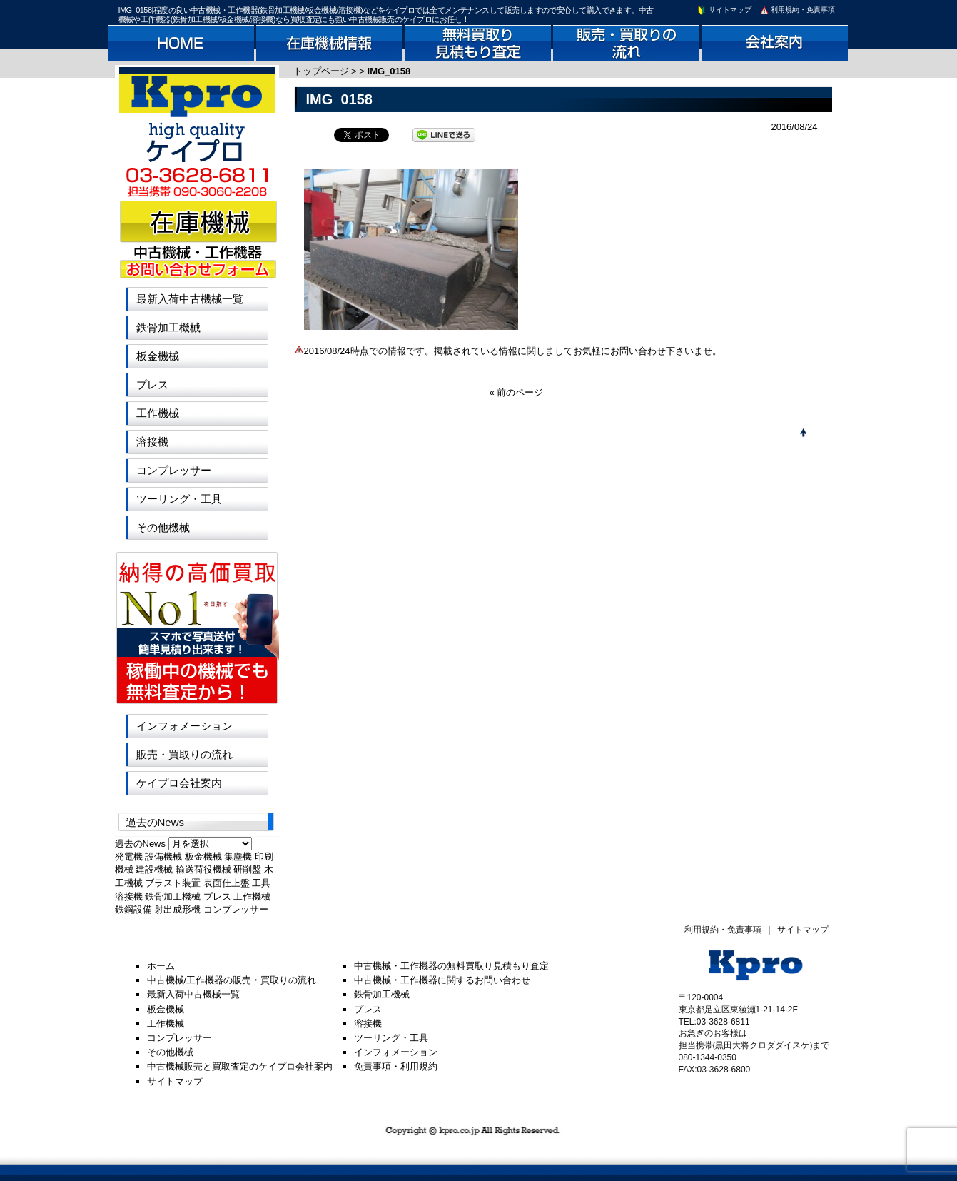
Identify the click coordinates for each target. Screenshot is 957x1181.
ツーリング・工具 (179, 499)
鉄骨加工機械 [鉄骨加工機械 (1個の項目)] (173, 896)
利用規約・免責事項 (797, 10)
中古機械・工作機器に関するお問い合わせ (442, 980)
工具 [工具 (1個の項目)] (261, 883)
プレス (152, 384)
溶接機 (152, 442)
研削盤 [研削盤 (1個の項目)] (247, 869)
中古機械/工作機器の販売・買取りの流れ (232, 980)
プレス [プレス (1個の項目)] (217, 896)
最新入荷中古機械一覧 (189, 299)
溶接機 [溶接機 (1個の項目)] (129, 896)
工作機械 (157, 413)
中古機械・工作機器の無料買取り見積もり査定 (451, 965)
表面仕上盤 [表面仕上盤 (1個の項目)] (226, 883)
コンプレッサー (173, 470)
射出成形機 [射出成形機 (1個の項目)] (177, 909)
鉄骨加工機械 (168, 327)
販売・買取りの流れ (184, 754)
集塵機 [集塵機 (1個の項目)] (238, 856)
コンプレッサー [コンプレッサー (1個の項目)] (235, 909)
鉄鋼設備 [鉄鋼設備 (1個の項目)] (133, 909)
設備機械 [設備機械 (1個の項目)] (163, 856)
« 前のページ (517, 392)
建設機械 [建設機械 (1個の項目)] (154, 869)
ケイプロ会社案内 (179, 783)
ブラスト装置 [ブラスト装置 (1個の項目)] (173, 883)
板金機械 (157, 356)
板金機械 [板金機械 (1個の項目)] (203, 856)
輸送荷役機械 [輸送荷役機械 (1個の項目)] (203, 869)
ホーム (161, 965)
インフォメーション (184, 726)
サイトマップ (723, 10)
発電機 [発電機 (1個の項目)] (129, 856)
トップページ (321, 71)
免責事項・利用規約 (395, 1066)
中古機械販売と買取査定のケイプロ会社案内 (240, 1066)
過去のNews (140, 843)
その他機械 (163, 527)
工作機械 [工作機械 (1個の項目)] (251, 896)
